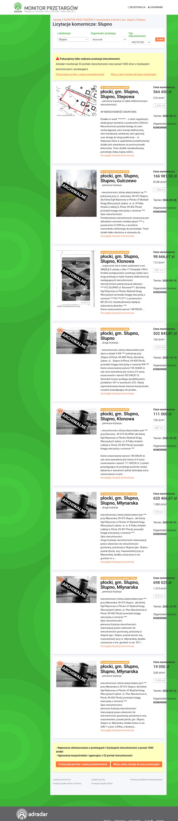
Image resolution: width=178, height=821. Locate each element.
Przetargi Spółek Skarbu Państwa (67, 783)
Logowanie (155, 7)
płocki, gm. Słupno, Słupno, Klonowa (119, 259)
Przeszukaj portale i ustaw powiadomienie (80, 74)
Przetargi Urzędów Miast (102, 783)
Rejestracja (137, 7)
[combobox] (73, 39)
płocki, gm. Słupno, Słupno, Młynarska (119, 500)
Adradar (57, 19)
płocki (116, 19)
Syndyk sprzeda (98, 780)
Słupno (141, 19)
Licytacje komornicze (62, 780)
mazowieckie (102, 19)
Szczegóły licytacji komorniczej (117, 155)
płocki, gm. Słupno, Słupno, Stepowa (119, 94)
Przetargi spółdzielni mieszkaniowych (146, 780)
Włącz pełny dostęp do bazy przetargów (133, 74)
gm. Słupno (128, 19)
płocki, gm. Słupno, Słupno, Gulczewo (119, 178)
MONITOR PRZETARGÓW (78, 19)
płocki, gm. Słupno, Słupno (119, 336)
